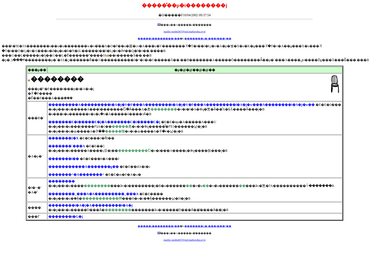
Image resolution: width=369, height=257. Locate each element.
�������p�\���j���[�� (207, 38)
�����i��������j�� (159, 38)
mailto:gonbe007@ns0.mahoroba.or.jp (184, 31)
